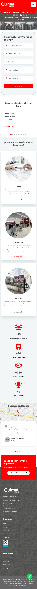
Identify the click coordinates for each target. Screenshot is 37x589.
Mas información (18, 200)
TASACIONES (7, 558)
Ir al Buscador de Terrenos (18, 473)
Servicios (18, 298)
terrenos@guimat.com (11, 511)
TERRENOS (6, 534)
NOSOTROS (6, 565)
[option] (18, 121)
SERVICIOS (6, 537)
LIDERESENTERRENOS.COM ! (22, 13)
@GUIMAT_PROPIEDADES (28, 17)
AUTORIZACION (7, 561)
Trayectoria (18, 242)
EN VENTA (6, 527)
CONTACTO (6, 568)
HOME (4, 524)
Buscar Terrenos (18, 86)
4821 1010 (8, 503)
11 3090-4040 (14, 15)
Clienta (13, 440)
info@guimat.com (10, 509)
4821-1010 (25, 15)
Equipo (18, 186)
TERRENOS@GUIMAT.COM (11, 17)
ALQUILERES (6, 530)
